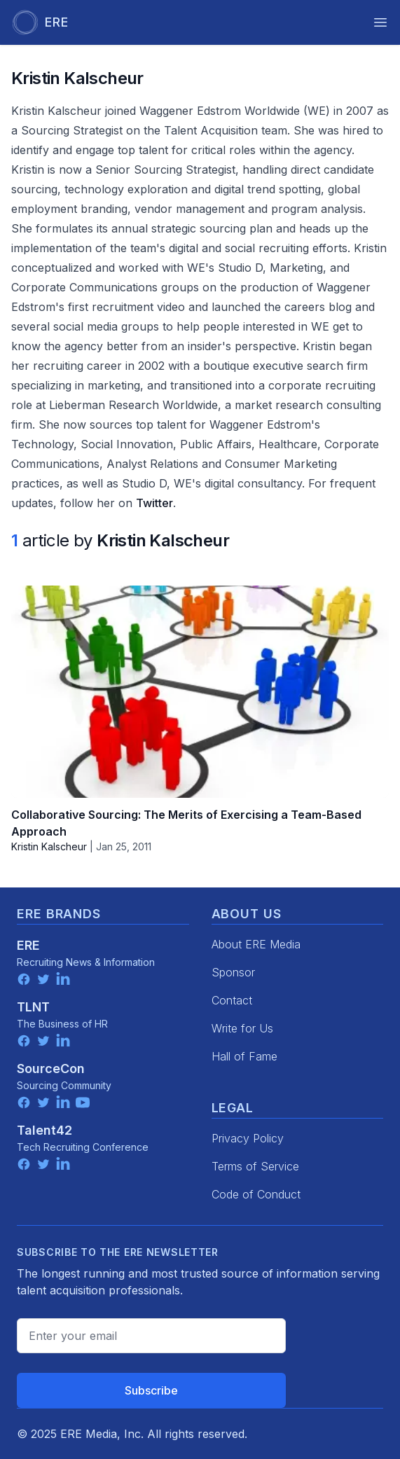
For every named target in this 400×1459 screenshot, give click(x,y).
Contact (232, 1000)
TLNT (33, 1007)
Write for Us (242, 1028)
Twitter (154, 503)
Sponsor (233, 972)
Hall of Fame (244, 1056)
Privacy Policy (248, 1138)
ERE (28, 945)
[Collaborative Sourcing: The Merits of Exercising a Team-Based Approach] (200, 692)
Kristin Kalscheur (49, 846)
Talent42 (44, 1130)
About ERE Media (256, 944)
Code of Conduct (256, 1194)
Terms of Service (255, 1166)
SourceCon (51, 1068)
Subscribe (151, 1390)
